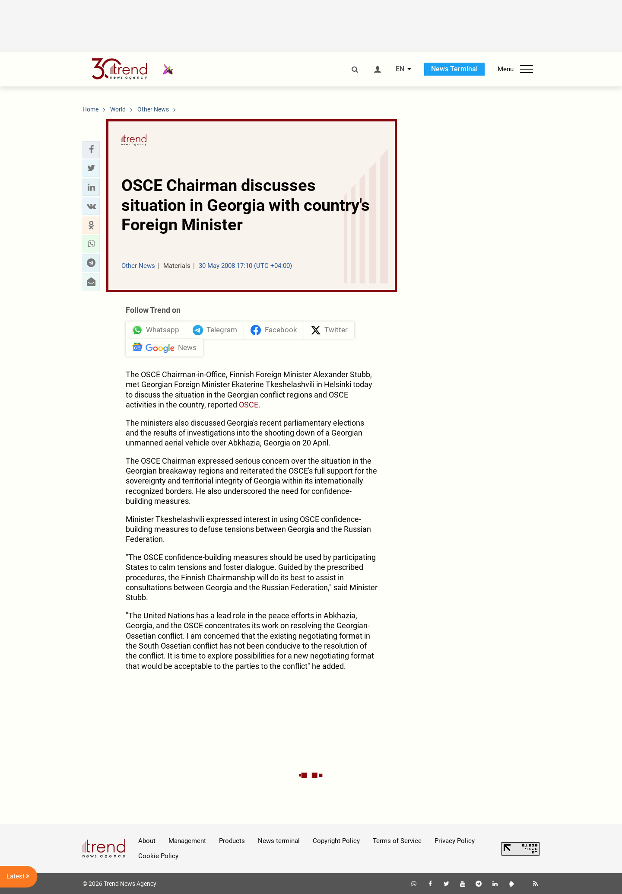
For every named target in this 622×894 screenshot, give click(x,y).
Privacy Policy (455, 841)
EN (400, 69)
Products (232, 841)
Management (187, 841)
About (147, 841)
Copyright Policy (336, 841)
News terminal (279, 841)
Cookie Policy (158, 856)
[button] (91, 149)
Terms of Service (397, 841)
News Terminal (454, 69)
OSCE (248, 404)
